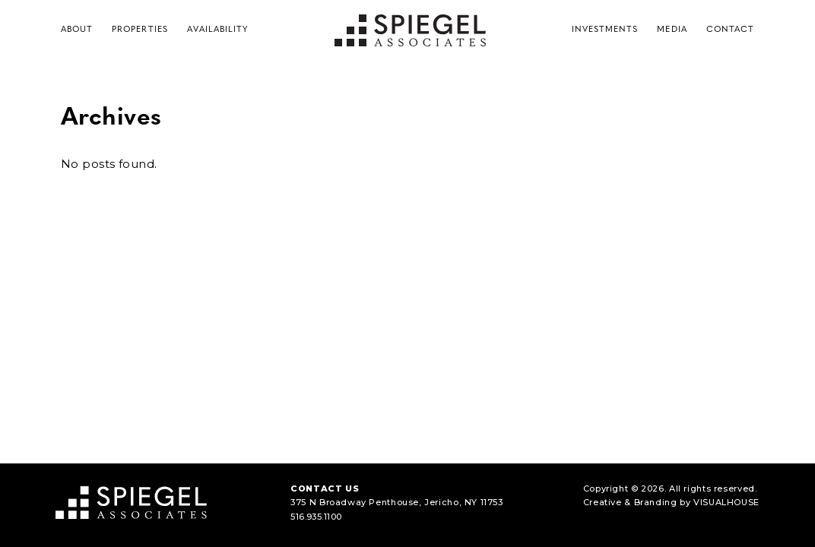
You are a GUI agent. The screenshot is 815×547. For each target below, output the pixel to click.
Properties (139, 30)
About (77, 30)
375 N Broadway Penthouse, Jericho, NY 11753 (396, 502)
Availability (218, 30)
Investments (605, 30)
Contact (730, 30)
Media (672, 30)
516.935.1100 (315, 516)
